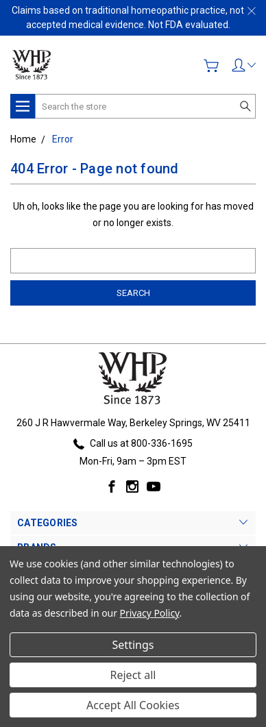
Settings (133, 644)
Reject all (133, 674)
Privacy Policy (150, 612)
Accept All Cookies (133, 705)
